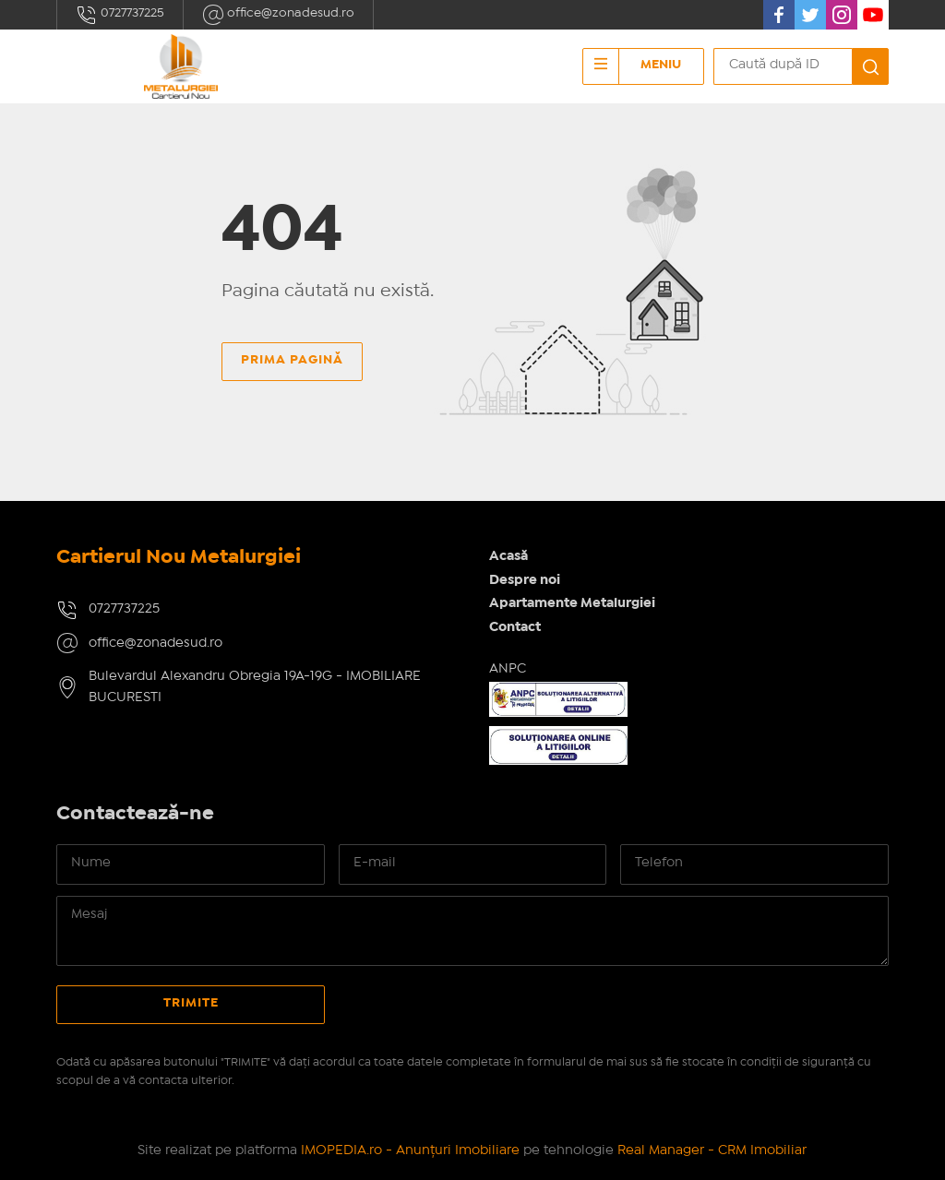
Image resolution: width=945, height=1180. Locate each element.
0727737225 (120, 15)
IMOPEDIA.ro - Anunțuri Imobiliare (410, 1150)
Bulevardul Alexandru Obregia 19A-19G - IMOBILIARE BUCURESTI (255, 687)
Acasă (508, 556)
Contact (515, 627)
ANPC (507, 668)
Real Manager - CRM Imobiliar (712, 1150)
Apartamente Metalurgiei (572, 603)
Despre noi (524, 580)
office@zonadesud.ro (278, 15)
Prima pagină (292, 359)
